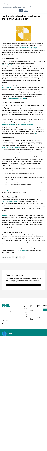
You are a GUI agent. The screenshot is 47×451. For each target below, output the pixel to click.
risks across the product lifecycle (10, 201)
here (35, 133)
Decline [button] (26, 10)
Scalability (4, 215)
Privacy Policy (36, 333)
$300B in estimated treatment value (11, 147)
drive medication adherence (9, 124)
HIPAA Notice (42, 333)
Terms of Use (30, 333)
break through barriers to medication (29, 47)
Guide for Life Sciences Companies (17, 98)
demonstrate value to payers (25, 124)
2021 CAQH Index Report (8, 65)
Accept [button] (21, 10)
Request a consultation (21, 250)
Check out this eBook (7, 190)
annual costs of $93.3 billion (9, 87)
